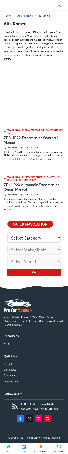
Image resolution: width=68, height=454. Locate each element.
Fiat (9, 133)
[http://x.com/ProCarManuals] (29, 418)
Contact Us (10, 369)
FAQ (6, 343)
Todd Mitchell (13, 147)
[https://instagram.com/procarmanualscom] (38, 418)
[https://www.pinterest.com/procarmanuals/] (47, 418)
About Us (9, 363)
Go (34, 272)
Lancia (32, 180)
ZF (23, 130)
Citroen (58, 130)
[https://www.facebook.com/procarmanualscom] (20, 418)
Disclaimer (10, 375)
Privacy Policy (12, 380)
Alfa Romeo (47, 130)
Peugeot (35, 130)
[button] (59, 5)
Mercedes (30, 177)
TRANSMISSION (14, 130)
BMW (27, 130)
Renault (40, 177)
